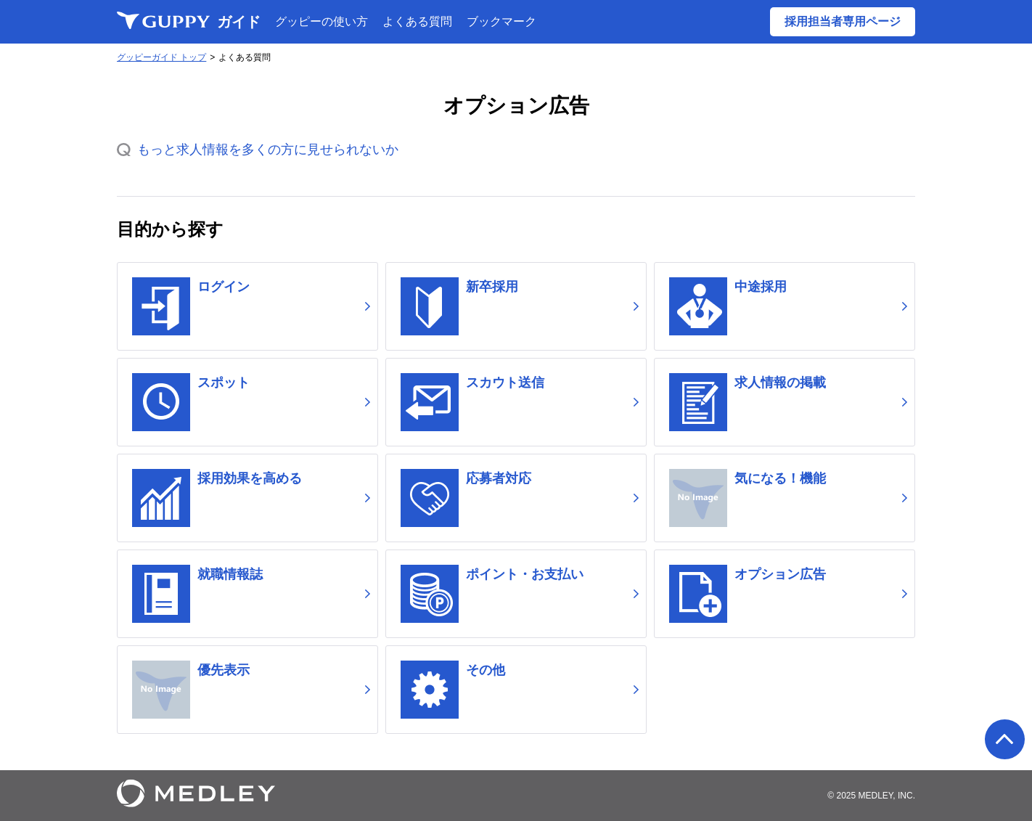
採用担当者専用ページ (843, 21)
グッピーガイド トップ (161, 57)
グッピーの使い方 (321, 21)
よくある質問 (417, 21)
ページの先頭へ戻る (1005, 739)
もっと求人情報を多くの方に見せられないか (267, 149)
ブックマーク (501, 21)
